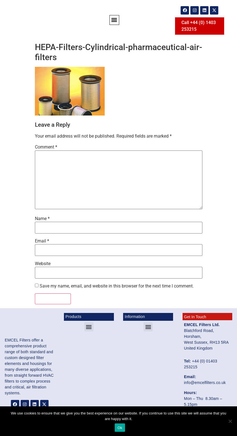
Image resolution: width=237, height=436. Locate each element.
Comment (46, 147)
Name (42, 218)
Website (43, 263)
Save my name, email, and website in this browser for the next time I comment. (117, 286)
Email (42, 241)
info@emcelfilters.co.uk (205, 382)
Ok (120, 428)
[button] (114, 20)
